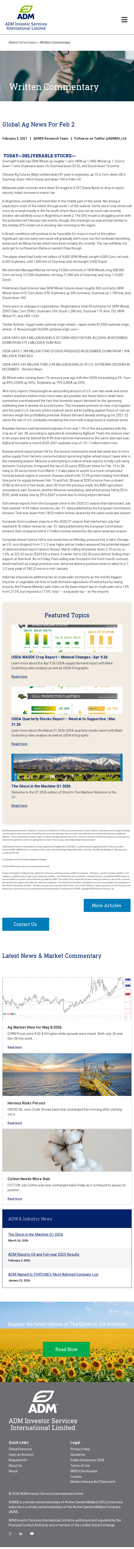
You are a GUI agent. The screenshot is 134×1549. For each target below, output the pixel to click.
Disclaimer (78, 1456)
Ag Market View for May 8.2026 (35, 1029)
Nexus (13, 1473)
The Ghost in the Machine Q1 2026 (40, 786)
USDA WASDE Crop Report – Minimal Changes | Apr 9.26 (59, 657)
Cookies (76, 1478)
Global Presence (20, 1451)
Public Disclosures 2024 (87, 1462)
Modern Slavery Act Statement (92, 1483)
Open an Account (21, 1456)
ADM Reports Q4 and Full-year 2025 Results (43, 1256)
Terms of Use (80, 1467)
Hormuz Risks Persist (26, 1105)
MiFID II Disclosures (83, 1473)
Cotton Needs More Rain (29, 1181)
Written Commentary (55, 42)
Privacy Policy (80, 1451)
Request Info (18, 1462)
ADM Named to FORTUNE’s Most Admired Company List (53, 1276)
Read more (19, 676)
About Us (15, 1467)
